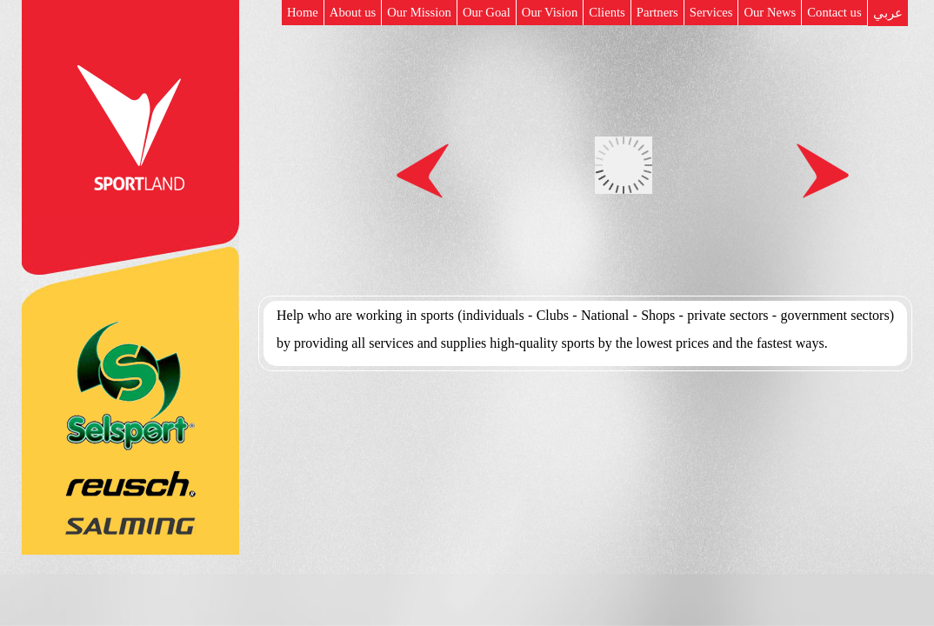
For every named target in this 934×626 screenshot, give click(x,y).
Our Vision (549, 12)
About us (353, 12)
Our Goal (486, 12)
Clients (607, 12)
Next (823, 170)
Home (302, 12)
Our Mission (419, 12)
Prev (423, 170)
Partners (657, 12)
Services (711, 12)
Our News (770, 12)
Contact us (834, 12)
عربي (888, 13)
